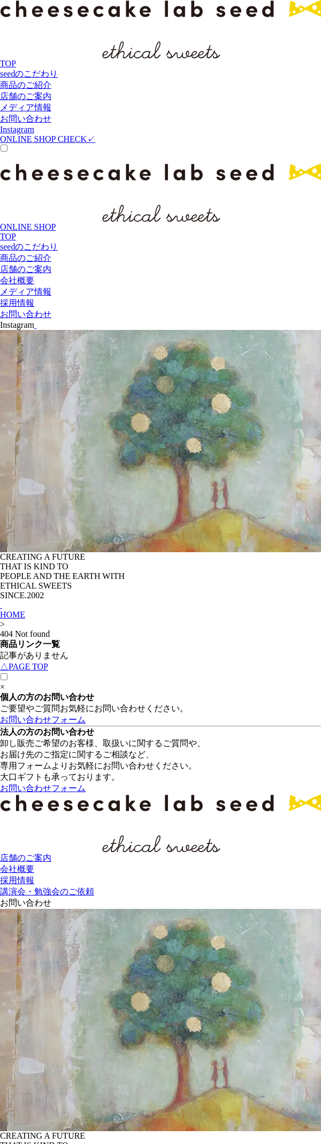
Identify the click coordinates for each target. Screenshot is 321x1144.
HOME (12, 614)
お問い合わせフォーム (43, 719)
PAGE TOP (24, 666)
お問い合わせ (25, 902)
